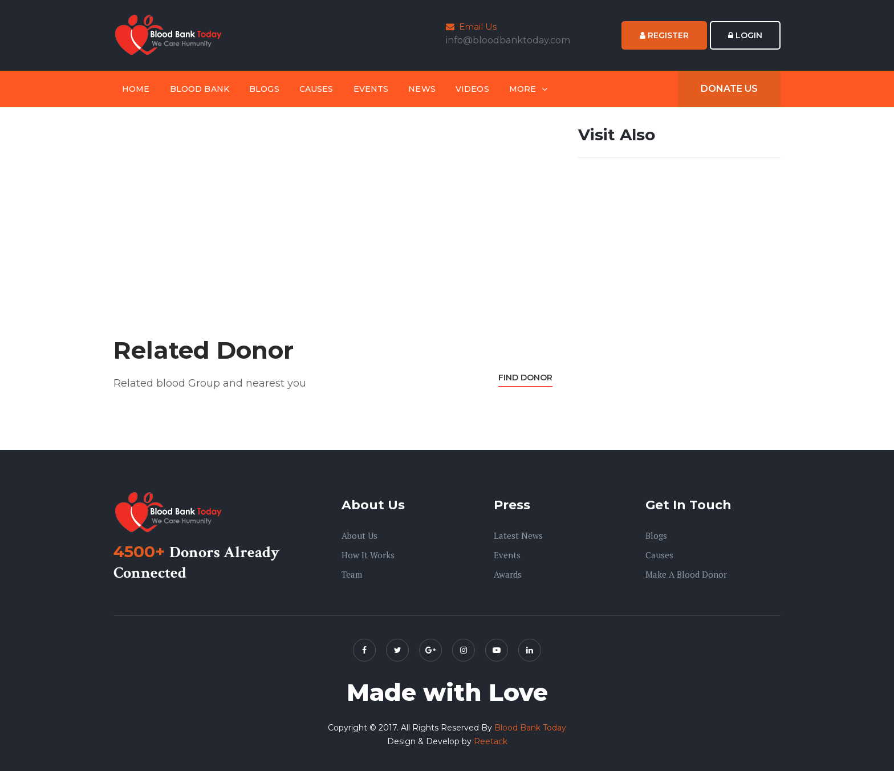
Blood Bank (199, 89)
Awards (508, 574)
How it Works (368, 555)
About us (359, 535)
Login (745, 35)
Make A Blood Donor (686, 574)
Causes (316, 89)
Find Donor (525, 377)
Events (371, 89)
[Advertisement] (332, 203)
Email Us (471, 26)
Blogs (264, 89)
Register (664, 35)
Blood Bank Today (530, 728)
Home (136, 89)
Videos (472, 89)
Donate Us (729, 88)
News (422, 89)
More (523, 89)
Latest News (518, 535)
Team (352, 574)
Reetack (490, 741)
